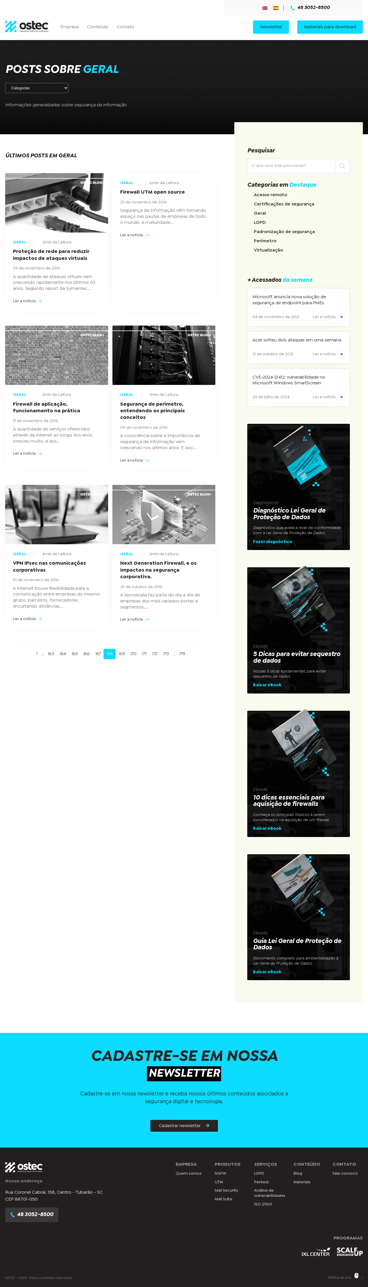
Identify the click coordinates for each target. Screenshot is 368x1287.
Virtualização (268, 250)
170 (133, 654)
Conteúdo (97, 27)
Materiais (302, 1182)
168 (109, 654)
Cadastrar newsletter (184, 1125)
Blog (298, 1173)
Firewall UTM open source (152, 192)
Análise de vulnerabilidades (269, 1193)
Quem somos (189, 1173)
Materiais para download (330, 27)
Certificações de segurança (284, 204)
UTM (219, 1182)
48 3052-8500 (310, 7)
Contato (125, 27)
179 (182, 654)
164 (63, 654)
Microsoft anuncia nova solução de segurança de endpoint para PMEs (289, 300)
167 (98, 654)
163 (51, 654)
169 (121, 654)
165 (74, 654)
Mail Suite (223, 1199)
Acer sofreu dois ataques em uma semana (296, 340)
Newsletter (271, 27)
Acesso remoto (270, 195)
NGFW (220, 1173)
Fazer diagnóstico (272, 542)
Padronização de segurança (284, 232)
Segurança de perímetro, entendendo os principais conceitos (152, 411)
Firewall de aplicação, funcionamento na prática (46, 407)
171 (144, 654)
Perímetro (265, 241)
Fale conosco (345, 1173)
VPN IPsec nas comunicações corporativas (49, 566)
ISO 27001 (263, 1204)
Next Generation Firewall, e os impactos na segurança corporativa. (158, 570)
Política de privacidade (345, 1277)
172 (154, 654)
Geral (260, 213)
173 (165, 654)
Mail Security (226, 1190)
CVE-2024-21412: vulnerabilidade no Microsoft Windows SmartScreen (288, 380)
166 (86, 654)
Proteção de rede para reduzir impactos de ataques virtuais (51, 255)
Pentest (261, 1182)
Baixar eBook (267, 685)
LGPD (260, 222)
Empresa (69, 27)
